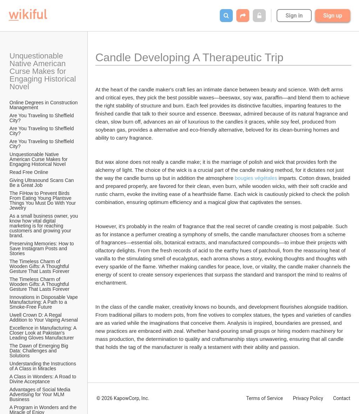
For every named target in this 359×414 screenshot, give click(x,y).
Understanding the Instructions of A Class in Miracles (43, 366)
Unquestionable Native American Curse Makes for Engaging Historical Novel (43, 71)
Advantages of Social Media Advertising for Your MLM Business (40, 394)
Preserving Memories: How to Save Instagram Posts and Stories (42, 248)
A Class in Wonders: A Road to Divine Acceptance (43, 379)
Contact (341, 398)
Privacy (308, 398)
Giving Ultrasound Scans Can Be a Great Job (42, 182)
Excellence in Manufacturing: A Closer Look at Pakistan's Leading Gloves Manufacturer (43, 333)
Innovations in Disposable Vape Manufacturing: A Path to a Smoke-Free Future (44, 302)
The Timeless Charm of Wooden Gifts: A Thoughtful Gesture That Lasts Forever (39, 266)
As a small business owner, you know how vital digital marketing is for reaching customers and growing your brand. (44, 225)
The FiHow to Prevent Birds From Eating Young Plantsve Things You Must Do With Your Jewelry (43, 200)
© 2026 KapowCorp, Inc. (122, 398)
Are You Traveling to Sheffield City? (42, 118)
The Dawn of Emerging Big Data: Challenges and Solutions (39, 350)
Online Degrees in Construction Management (44, 105)
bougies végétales (256, 178)
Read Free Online (29, 172)
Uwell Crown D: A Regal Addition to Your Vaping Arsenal (43, 317)
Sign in (294, 15)
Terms (264, 398)
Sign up (332, 15)
